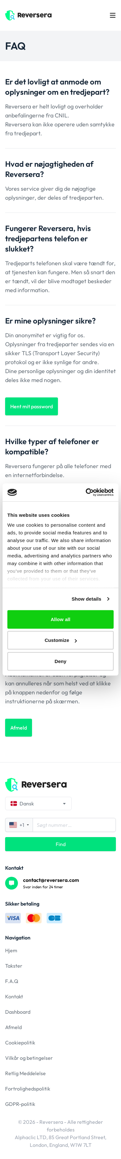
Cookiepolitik (20, 1042)
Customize (60, 640)
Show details (86, 599)
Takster (13, 966)
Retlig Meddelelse (25, 1073)
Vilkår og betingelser (29, 1058)
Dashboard (17, 1012)
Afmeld (13, 1027)
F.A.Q (11, 981)
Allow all (60, 619)
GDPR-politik (20, 1104)
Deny (60, 661)
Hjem (11, 950)
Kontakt (14, 996)
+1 (19, 825)
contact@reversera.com (51, 880)
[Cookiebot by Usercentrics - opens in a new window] (86, 492)
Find (61, 844)
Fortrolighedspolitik (27, 1088)
